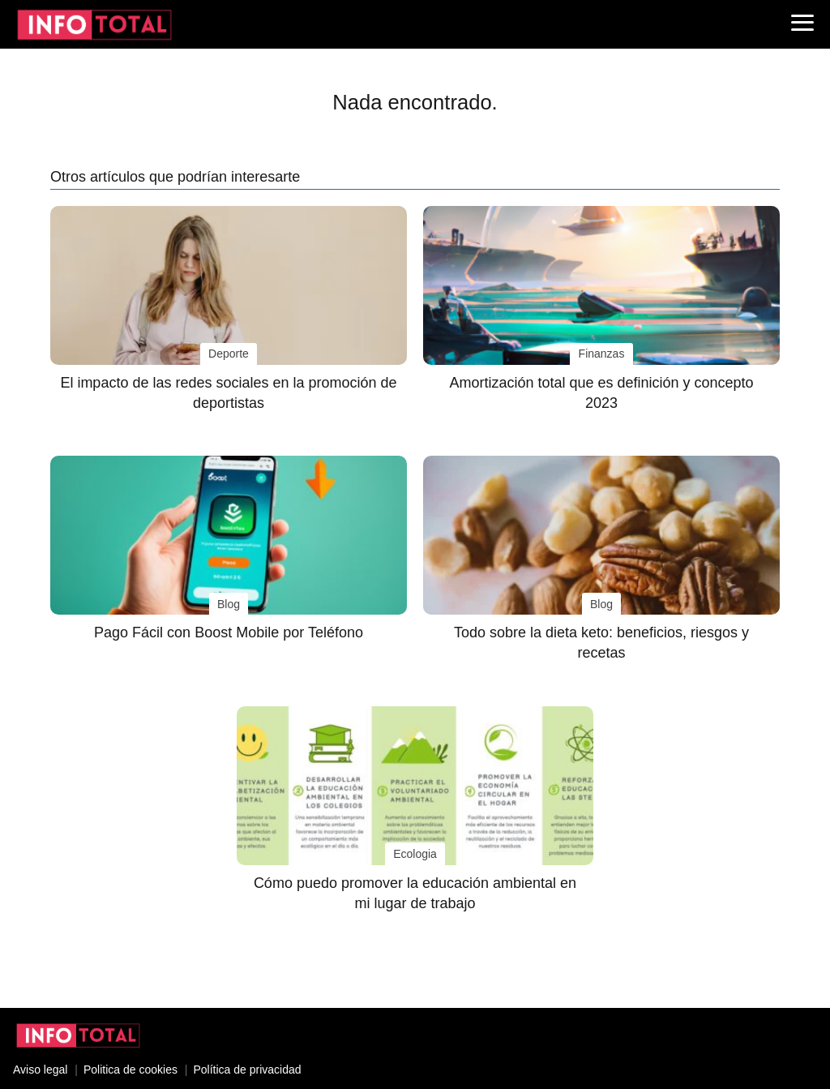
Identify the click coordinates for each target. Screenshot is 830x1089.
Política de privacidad (247, 1069)
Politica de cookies (130, 1069)
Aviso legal (40, 1069)
